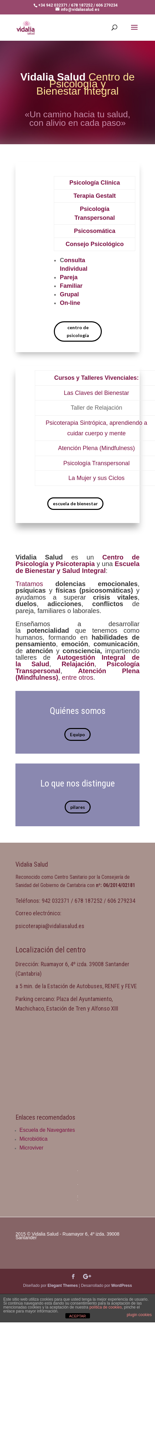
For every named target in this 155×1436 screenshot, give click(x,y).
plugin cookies (139, 1314)
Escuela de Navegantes (47, 1130)
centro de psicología (78, 331)
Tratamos (29, 583)
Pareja (69, 277)
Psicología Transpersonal (96, 463)
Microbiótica (33, 1139)
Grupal (69, 294)
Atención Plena (78, 448)
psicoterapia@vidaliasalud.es (49, 926)
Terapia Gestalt (95, 196)
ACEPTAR (77, 1316)
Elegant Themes (63, 1285)
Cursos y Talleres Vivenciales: (96, 378)
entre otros (77, 677)
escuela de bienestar (75, 503)
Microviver (31, 1148)
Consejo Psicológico (95, 244)
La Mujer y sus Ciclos (96, 478)
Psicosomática (94, 231)
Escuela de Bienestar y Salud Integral (77, 567)
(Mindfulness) (117, 448)
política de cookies (105, 1307)
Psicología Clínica (94, 182)
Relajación (77, 664)
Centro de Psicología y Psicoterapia (77, 560)
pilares (77, 807)
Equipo (77, 734)
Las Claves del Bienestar (96, 393)
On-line (70, 303)
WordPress (121, 1285)
